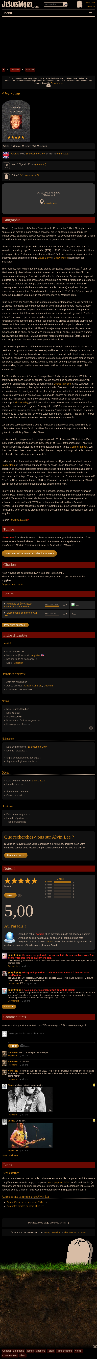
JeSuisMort (17, 4)
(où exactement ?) (29, 175)
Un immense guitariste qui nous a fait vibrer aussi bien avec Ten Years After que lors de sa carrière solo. (51, 956)
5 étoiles (48, 882)
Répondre (12, 1055)
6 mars (60, 153)
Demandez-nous (16, 855)
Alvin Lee (30, 70)
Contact (82, 1232)
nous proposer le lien (59, 1182)
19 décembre (33, 153)
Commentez (13, 966)
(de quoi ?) (40, 164)
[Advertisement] (48, 41)
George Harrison (62, 383)
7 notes (60, 879)
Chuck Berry (44, 257)
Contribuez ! (50, 203)
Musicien (48, 685)
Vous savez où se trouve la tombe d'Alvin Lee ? (29, 553)
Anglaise (35, 655)
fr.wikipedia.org (19, 520)
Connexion (90, 6)
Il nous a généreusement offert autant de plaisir (48, 990)
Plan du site (70, 1232)
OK (48, 86)
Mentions (57, 1232)
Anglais (15, 153)
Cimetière (15, 70)
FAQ (47, 1232)
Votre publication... (11, 1155)
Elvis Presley (21, 402)
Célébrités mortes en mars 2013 (23, 1206)
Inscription (90, 3)
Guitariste (37, 685)
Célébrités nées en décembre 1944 (25, 1202)
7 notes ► (9, 1006)
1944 (42, 153)
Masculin (18, 662)
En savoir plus (56, 83)
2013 (67, 153)
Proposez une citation (13, 584)
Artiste (27, 685)
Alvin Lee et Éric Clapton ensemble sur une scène (18, 605)
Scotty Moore (61, 257)
